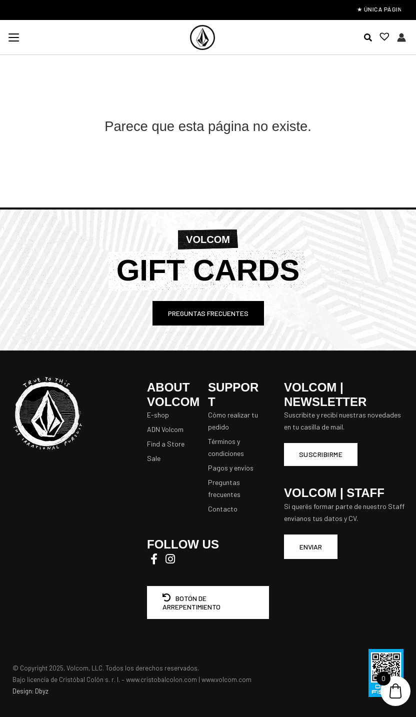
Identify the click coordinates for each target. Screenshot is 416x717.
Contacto (223, 508)
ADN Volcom (165, 429)
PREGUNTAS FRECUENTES (208, 313)
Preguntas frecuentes (224, 488)
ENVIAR (311, 546)
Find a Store (165, 444)
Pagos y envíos (231, 468)
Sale (153, 458)
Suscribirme (321, 454)
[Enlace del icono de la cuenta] (401, 37)
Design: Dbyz (30, 691)
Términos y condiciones (226, 447)
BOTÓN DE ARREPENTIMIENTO (191, 602)
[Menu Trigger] (14, 37)
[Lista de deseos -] (381, 38)
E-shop (158, 414)
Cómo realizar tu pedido (233, 420)
